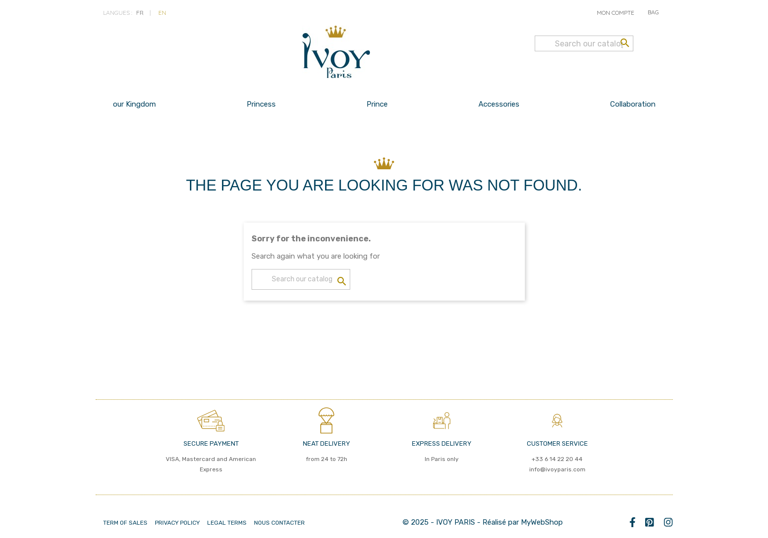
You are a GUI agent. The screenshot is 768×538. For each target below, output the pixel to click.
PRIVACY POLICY (177, 522)
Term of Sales (125, 522)
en (162, 12)
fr (140, 12)
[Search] (584, 43)
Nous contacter (279, 522)
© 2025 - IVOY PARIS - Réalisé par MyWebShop (482, 522)
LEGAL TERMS (227, 522)
